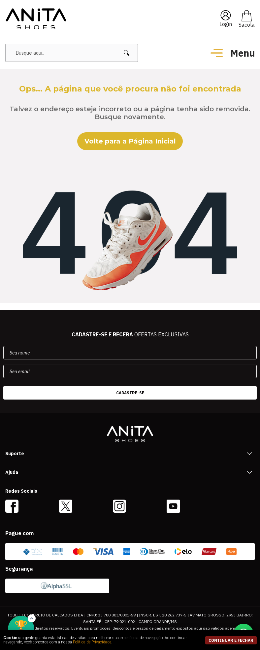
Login (225, 24)
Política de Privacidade (92, 642)
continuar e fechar (231, 640)
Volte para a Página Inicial (130, 141)
